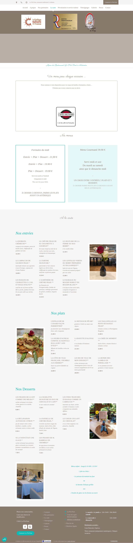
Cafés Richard (71, 541)
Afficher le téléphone (73, 519)
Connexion (114, 541)
